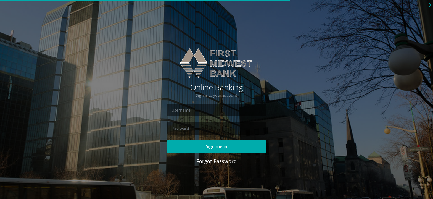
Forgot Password (216, 161)
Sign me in (216, 146)
